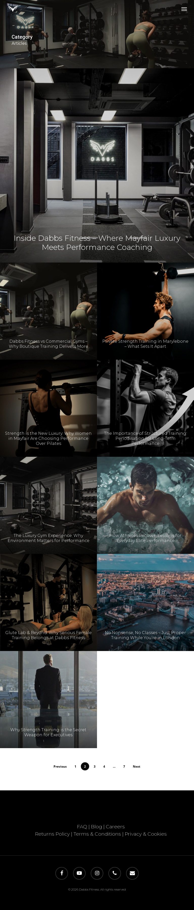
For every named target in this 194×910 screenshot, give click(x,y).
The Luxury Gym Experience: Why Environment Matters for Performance (48, 545)
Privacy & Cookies (146, 834)
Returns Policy (52, 834)
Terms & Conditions (97, 834)
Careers (115, 827)
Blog (96, 827)
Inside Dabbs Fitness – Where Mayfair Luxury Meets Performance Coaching (97, 243)
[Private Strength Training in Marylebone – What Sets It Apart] (145, 329)
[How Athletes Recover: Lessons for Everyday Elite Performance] (145, 523)
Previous (60, 766)
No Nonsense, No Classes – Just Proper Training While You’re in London (145, 653)
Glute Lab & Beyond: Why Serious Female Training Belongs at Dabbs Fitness (48, 642)
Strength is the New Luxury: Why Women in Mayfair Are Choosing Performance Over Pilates (48, 445)
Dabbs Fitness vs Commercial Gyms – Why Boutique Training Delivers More (48, 351)
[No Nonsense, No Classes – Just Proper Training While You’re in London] (145, 620)
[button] (184, 8)
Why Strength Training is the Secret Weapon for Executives (48, 739)
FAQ (82, 827)
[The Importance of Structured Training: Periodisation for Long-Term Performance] (145, 426)
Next (136, 766)
